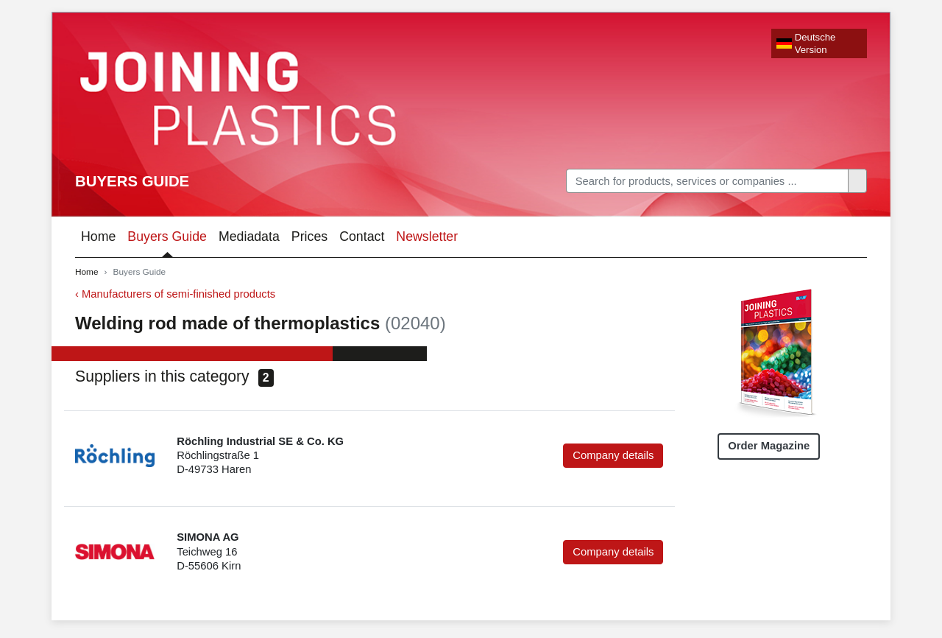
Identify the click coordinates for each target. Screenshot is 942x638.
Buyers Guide (132, 181)
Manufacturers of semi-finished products (178, 294)
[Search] (707, 181)
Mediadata (249, 236)
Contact (361, 236)
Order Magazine (769, 446)
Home (98, 236)
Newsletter (427, 236)
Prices (309, 236)
